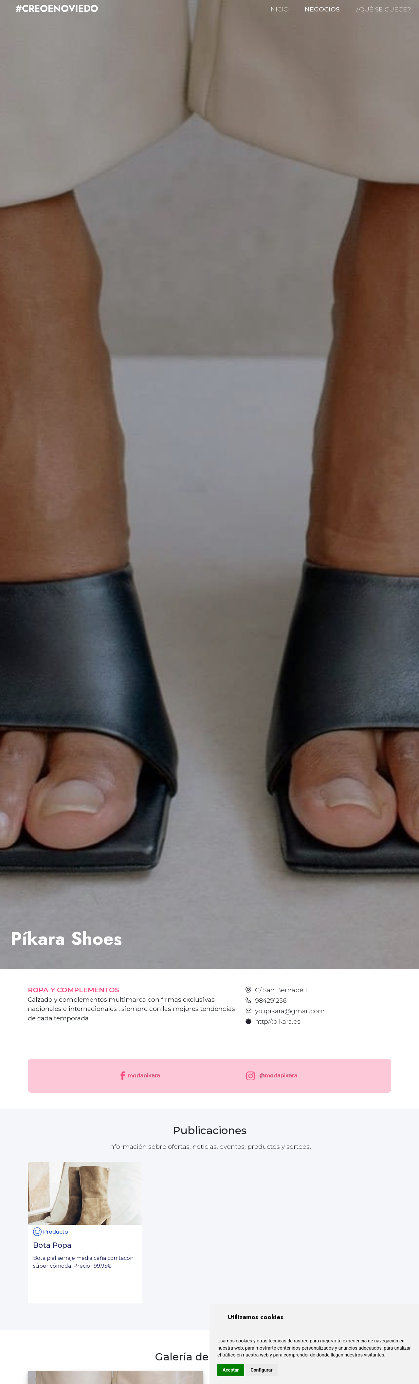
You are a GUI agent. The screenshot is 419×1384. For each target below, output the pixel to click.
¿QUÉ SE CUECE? (383, 9)
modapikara (139, 1075)
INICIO (279, 9)
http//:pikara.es (278, 1021)
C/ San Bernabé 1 (281, 990)
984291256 (271, 1000)
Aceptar (231, 1370)
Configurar (262, 1370)
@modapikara (270, 1075)
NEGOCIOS (322, 9)
